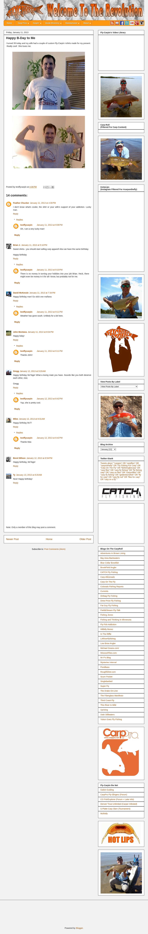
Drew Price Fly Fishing (110, 601)
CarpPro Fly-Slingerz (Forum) (113, 794)
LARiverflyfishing (107, 638)
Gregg (16, 371)
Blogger (79, 928)
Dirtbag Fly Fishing (108, 596)
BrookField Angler (108, 567)
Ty (14, 475)
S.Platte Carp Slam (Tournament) (115, 809)
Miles (15, 419)
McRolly (104, 813)
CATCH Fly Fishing (109, 572)
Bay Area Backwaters (110, 558)
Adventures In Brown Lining (112, 553)
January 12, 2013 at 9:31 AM (32, 419)
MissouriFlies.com (108, 653)
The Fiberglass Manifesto (111, 695)
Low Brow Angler (108, 643)
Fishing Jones (106, 615)
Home (49, 539)
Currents (104, 591)
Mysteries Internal (108, 662)
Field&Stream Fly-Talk (110, 610)
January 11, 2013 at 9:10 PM (50, 270)
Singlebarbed (106, 681)
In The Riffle (105, 634)
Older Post (85, 539)
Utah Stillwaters (107, 714)
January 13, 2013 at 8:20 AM (29, 475)
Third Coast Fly (107, 700)
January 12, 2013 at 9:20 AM (33, 371)
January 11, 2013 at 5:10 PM (34, 245)
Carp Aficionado (107, 577)
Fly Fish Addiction (108, 624)
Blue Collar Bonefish (109, 563)
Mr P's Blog (105, 657)
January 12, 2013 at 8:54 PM (39, 458)
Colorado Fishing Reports (111, 586)
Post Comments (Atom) (54, 549)
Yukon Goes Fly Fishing (111, 719)
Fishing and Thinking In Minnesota (115, 620)
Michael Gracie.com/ (109, 648)
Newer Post (12, 539)
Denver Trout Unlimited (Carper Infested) (118, 804)
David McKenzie (21, 293)
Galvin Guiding (107, 790)
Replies (19, 220)
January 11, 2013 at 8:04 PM (41, 332)
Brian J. (16, 245)
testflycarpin (26, 225)
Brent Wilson (19, 458)
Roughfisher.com (108, 672)
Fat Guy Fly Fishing (109, 605)
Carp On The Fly (107, 582)
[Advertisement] (122, 523)
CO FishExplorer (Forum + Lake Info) (117, 799)
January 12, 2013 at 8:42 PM (50, 398)
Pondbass (104, 667)
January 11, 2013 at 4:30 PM (43, 203)
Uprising (104, 710)
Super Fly (104, 686)
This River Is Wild (108, 705)
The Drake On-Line (109, 691)
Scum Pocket (106, 677)
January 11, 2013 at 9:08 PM (50, 225)
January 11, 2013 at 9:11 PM (50, 312)
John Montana (20, 332)
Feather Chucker (21, 203)
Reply (15, 214)
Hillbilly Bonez (106, 629)
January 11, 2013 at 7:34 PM (42, 293)
